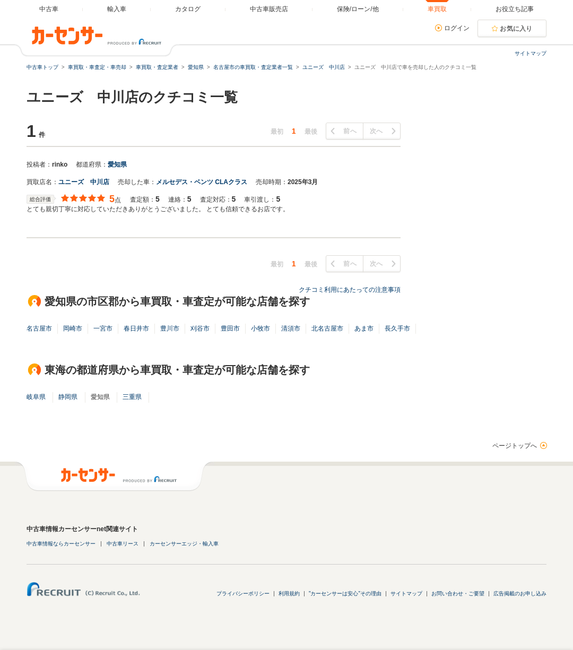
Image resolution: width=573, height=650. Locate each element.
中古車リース (122, 544)
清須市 (290, 328)
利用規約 (289, 593)
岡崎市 (72, 328)
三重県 (132, 397)
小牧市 (260, 328)
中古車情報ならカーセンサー (61, 544)
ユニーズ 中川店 (83, 182)
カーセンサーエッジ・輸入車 (184, 544)
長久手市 (397, 328)
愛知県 (117, 164)
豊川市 (169, 328)
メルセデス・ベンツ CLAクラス (201, 182)
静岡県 (67, 397)
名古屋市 (39, 328)
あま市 (364, 328)
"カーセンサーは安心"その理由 (345, 593)
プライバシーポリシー (243, 593)
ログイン (457, 28)
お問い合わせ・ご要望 (457, 593)
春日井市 (136, 328)
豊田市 (230, 328)
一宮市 (102, 328)
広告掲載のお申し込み (519, 593)
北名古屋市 (327, 328)
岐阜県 (36, 397)
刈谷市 (200, 328)
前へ (350, 131)
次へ (376, 131)
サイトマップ (530, 53)
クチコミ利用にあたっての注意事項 (350, 289)
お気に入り (516, 28)
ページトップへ (514, 445)
